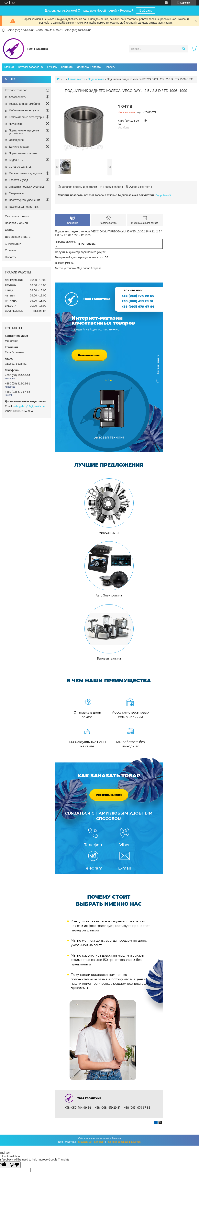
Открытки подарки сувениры (27, 186)
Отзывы (52, 67)
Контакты (67, 67)
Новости (110, 67)
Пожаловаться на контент (90, 1141)
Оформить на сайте (109, 794)
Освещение (16, 139)
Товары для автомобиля (24, 103)
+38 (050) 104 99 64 (138, 296)
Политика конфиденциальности (123, 1141)
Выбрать (145, 10)
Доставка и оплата (89, 67)
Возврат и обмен (16, 223)
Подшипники (96, 79)
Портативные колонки (23, 153)
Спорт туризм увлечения (24, 200)
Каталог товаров (28, 67)
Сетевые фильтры (20, 166)
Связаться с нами (17, 216)
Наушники (15, 123)
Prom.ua (116, 1138)
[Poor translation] (14, 1164)
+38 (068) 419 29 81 (137, 301)
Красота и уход (18, 180)
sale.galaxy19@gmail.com (29, 406)
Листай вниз (158, 367)
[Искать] (183, 48)
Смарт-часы (16, 193)
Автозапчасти (76, 79)
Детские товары (19, 146)
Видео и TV (16, 159)
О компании (13, 243)
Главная (9, 67)
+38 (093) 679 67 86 (138, 306)
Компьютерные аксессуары (26, 117)
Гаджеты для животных (24, 206)
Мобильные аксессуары (24, 110)
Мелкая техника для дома (25, 173)
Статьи (10, 229)
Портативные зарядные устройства (24, 132)
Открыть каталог (89, 355)
